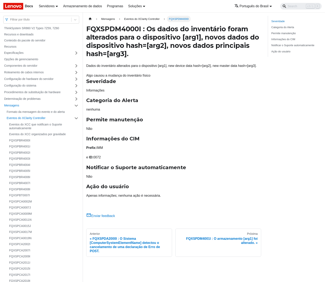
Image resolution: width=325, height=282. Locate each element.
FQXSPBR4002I (19, 152)
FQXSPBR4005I (19, 170)
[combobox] (10, 19)
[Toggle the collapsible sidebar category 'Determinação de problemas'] (76, 99)
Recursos (10, 46)
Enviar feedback (100, 216)
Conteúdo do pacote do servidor (24, 40)
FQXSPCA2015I (19, 268)
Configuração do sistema (20, 85)
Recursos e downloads (19, 34)
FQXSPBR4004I (19, 164)
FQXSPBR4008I (19, 189)
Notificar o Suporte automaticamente (292, 45)
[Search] (301, 6)
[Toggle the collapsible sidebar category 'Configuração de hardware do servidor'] (76, 79)
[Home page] (90, 19)
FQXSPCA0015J (20, 226)
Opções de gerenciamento (21, 59)
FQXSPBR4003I (19, 158)
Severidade (278, 21)
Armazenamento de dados (82, 6)
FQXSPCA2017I (19, 274)
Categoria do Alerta (282, 27)
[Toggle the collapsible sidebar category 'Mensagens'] (76, 105)
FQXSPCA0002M (20, 201)
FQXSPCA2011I (19, 262)
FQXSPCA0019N (20, 238)
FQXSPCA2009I (19, 256)
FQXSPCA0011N (20, 219)
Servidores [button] (47, 6)
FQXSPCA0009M (20, 213)
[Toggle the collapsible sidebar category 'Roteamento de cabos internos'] (76, 72)
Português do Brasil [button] (251, 6)
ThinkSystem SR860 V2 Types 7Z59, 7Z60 (31, 28)
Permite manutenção (283, 33)
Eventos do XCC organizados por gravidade (37, 134)
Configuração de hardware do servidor (28, 79)
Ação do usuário (280, 51)
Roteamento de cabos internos (24, 72)
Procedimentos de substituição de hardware (32, 92)
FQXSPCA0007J (20, 207)
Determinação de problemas (22, 98)
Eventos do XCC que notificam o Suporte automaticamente (35, 126)
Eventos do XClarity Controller (26, 118)
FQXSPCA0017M (20, 232)
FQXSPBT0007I (19, 195)
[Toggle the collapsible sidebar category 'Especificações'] (76, 53)
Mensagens (11, 105)
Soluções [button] (135, 6)
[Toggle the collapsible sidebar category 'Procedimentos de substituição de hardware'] (76, 92)
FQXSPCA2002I (19, 244)
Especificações (13, 52)
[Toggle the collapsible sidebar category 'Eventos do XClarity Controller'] (76, 118)
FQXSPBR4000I (19, 140)
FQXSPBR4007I (19, 183)
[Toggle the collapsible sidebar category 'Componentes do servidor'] (76, 66)
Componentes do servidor (20, 65)
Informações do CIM (283, 39)
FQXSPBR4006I (19, 177)
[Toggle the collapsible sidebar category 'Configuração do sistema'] (76, 85)
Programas (115, 6)
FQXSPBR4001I (19, 146)
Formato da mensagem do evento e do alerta (36, 111)
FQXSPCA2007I (19, 250)
